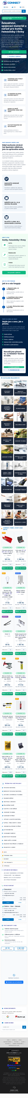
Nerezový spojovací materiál (12, 791)
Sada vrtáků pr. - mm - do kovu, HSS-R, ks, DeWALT (7, 759)
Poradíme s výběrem (14, 56)
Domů (8, 1040)
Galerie (22, 1041)
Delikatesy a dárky (9, 847)
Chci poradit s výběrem (14, 272)
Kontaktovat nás (14, 370)
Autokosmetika (8, 830)
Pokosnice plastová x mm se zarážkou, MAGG (7, 552)
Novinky (6, 859)
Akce (5, 852)
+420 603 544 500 (9, 893)
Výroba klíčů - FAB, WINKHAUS (12, 875)
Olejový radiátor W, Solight (20, 591)
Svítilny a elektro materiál (12, 819)
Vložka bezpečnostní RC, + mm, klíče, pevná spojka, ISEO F (20, 636)
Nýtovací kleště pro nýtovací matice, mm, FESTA (7, 677)
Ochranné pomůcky (9, 833)
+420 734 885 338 (9, 910)
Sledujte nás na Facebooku (14, 982)
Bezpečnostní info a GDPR (14, 1045)
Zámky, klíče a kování (10, 840)
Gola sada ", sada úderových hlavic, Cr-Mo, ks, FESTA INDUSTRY (20, 759)
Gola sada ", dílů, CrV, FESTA (21, 551)
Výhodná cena (8, 855)
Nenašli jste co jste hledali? (12, 877)
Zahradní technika (9, 812)
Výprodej (6, 866)
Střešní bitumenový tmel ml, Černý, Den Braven (20, 718)
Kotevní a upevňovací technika (13, 795)
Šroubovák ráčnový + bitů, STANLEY (7, 717)
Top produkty (8, 862)
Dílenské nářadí (8, 798)
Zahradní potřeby (9, 816)
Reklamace (7, 1043)
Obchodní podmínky (7, 1041)
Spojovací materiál (9, 787)
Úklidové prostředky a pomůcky (13, 844)
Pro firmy (16, 1041)
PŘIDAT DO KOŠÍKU (7, 568)
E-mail (20, 902)
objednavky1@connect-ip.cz (11, 912)
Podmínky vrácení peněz (18, 1043)
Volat (8, 902)
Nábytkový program (10, 837)
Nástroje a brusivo (10, 802)
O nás (20, 1040)
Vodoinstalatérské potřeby (12, 826)
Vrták (7, 634)
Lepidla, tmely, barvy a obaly (12, 823)
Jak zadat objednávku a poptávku (13, 873)
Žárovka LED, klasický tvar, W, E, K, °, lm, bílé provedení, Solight (7, 594)
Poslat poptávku (14, 367)
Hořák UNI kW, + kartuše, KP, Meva (20, 677)
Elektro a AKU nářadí (10, 809)
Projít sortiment (14, 52)
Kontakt (14, 1040)
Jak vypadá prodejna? (10, 880)
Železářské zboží (9, 805)
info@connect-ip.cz (9, 895)
